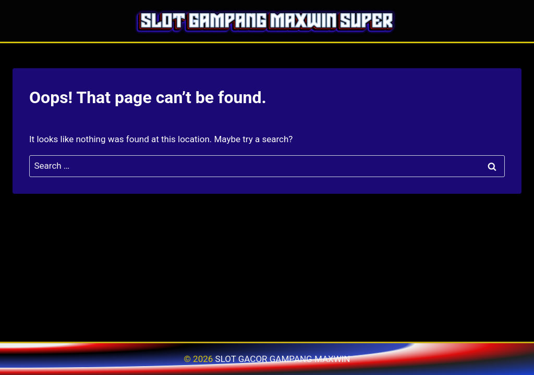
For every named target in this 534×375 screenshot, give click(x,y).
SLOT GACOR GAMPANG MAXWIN (282, 359)
